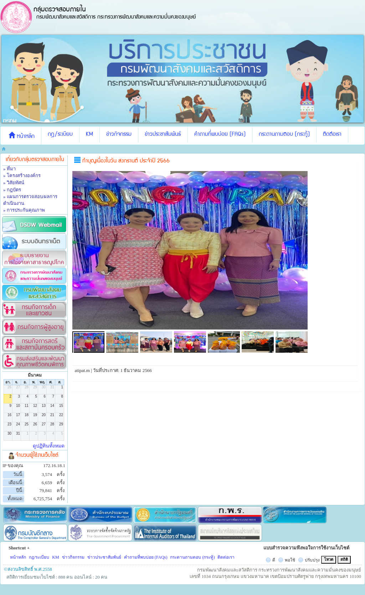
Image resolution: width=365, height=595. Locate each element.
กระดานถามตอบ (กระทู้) (284, 134)
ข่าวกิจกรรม (119, 134)
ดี (273, 560)
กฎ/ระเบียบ (60, 134)
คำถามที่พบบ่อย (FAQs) (220, 134)
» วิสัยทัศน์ (13, 182)
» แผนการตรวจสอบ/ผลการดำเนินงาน (30, 200)
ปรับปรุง (312, 560)
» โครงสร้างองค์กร (22, 175)
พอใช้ (290, 560)
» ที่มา (9, 168)
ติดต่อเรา (332, 134)
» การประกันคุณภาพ (24, 210)
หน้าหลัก (22, 135)
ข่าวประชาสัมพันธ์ (163, 134)
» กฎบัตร (12, 189)
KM (89, 134)
